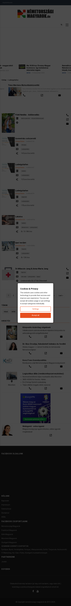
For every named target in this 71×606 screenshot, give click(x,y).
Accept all (35, 315)
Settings (35, 309)
